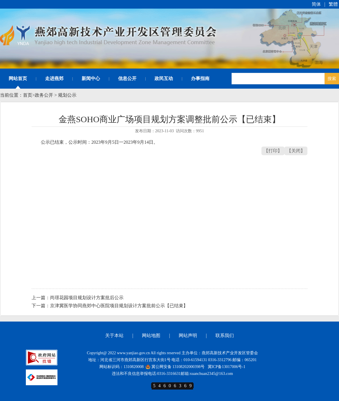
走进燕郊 (54, 78)
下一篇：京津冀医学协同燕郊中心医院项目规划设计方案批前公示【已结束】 (110, 305)
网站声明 (188, 335)
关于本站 (114, 335)
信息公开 (127, 78)
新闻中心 (91, 78)
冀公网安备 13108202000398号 (175, 367)
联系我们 (224, 335)
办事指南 (200, 78)
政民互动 (164, 78)
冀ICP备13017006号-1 (226, 367)
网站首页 (18, 78)
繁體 (333, 4)
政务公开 (44, 95)
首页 (27, 95)
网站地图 (151, 335)
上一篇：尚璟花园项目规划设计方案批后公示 (78, 297)
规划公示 (67, 95)
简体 (316, 4)
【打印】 (273, 150)
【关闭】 (296, 150)
